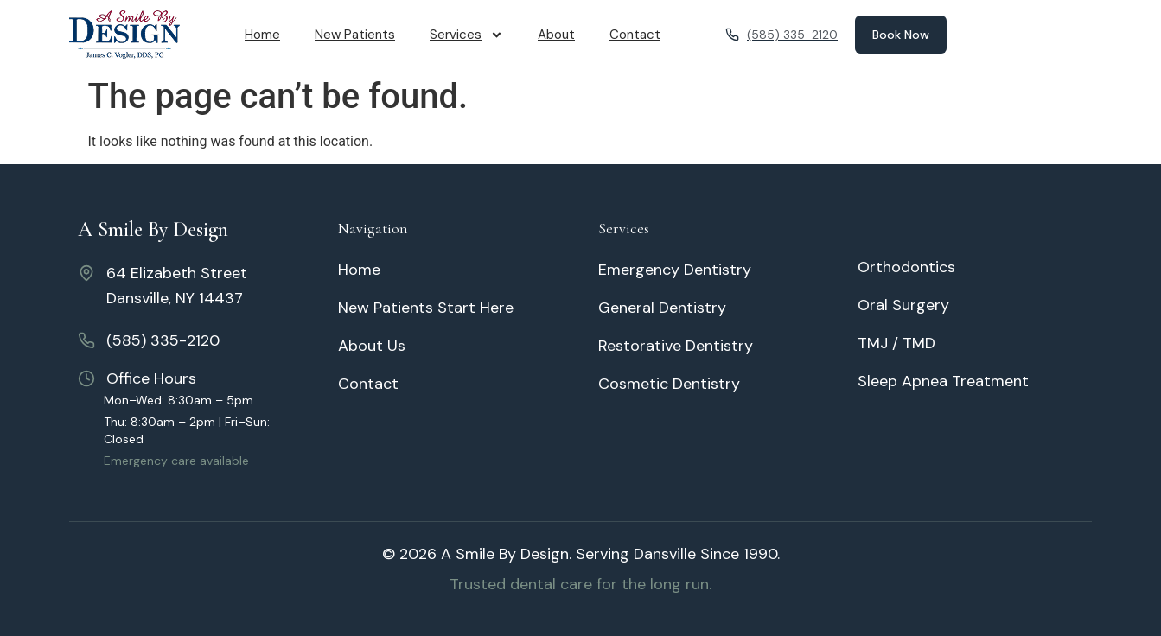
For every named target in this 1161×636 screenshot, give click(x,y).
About (556, 34)
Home (262, 34)
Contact (634, 34)
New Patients (355, 34)
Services (466, 35)
